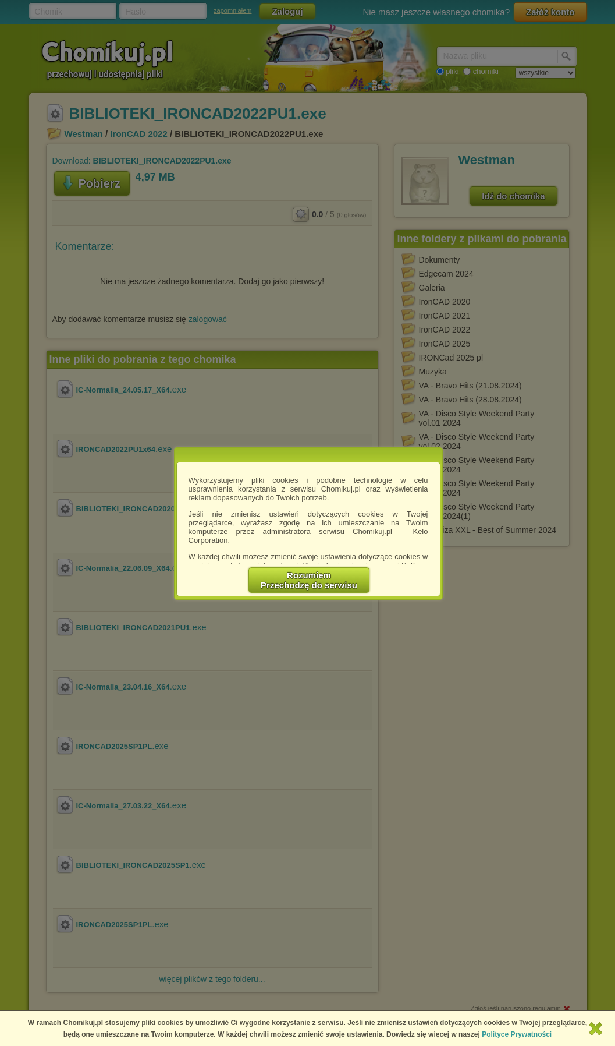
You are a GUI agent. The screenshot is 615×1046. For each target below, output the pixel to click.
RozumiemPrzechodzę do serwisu (309, 580)
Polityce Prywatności (517, 1034)
